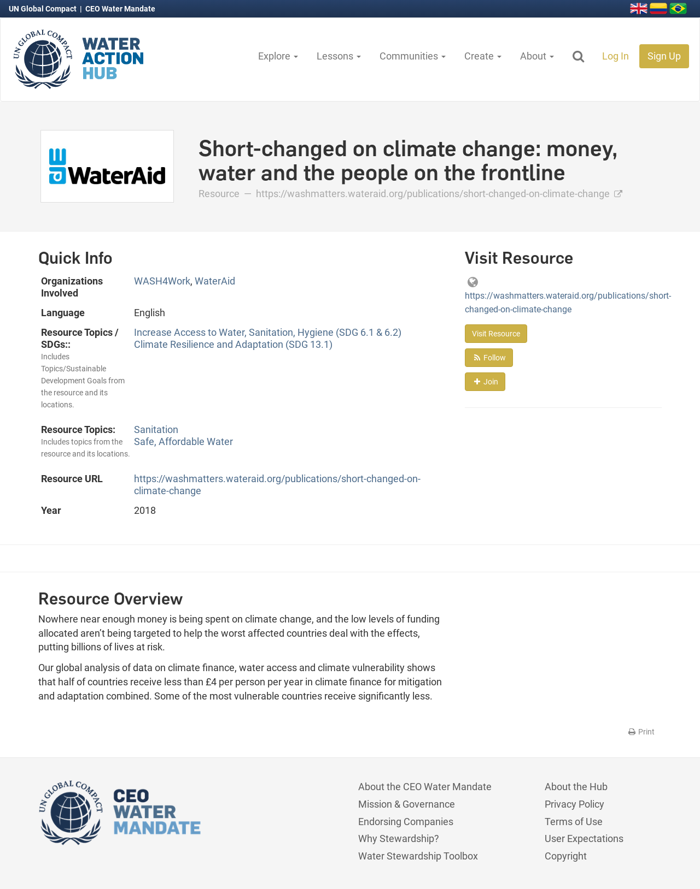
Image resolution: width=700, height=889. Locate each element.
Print (641, 731)
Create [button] (482, 56)
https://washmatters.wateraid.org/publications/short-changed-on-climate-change (439, 193)
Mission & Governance (406, 804)
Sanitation (156, 429)
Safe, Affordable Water (183, 441)
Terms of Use (574, 821)
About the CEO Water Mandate (425, 786)
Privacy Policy (574, 804)
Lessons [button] (339, 56)
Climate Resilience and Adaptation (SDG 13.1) (233, 344)
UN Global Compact (43, 8)
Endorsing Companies (405, 821)
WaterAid (215, 281)
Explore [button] (278, 56)
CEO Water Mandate (120, 8)
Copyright (566, 856)
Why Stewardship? (398, 838)
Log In (615, 56)
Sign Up (664, 56)
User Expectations (584, 838)
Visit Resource (496, 333)
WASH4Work (162, 281)
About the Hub (576, 786)
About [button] (537, 56)
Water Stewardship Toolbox (418, 856)
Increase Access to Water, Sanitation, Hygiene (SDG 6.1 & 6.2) (267, 332)
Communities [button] (413, 56)
